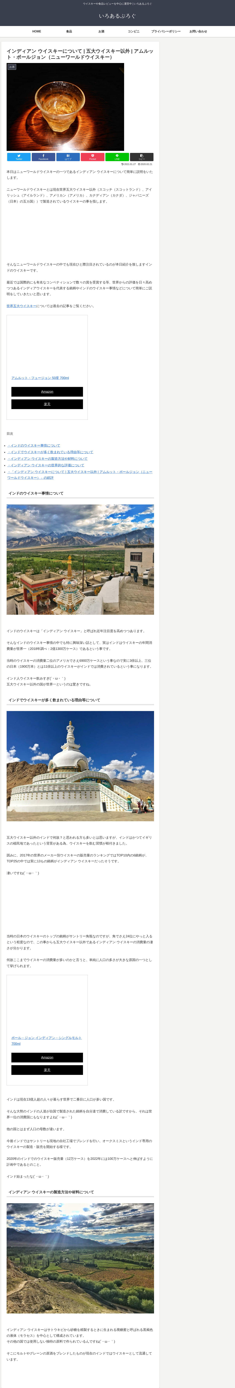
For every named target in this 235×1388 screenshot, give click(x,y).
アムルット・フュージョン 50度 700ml (40, 378)
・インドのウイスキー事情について (33, 445)
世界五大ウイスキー (21, 306)
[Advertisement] (80, 235)
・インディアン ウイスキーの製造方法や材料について (47, 459)
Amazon (47, 392)
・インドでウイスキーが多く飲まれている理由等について (50, 452)
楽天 (47, 404)
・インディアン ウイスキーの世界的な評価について (45, 465)
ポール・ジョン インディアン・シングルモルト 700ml (46, 1041)
